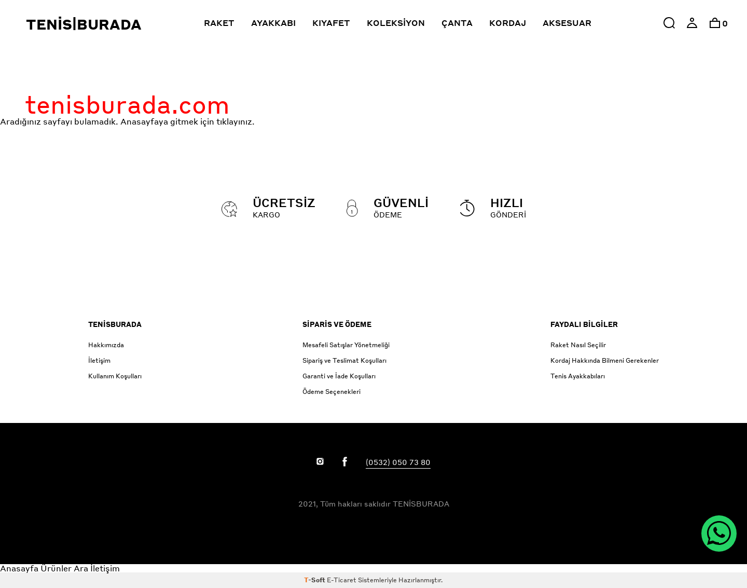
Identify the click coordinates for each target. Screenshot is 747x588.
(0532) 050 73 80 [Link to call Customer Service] (398, 462)
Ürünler (56, 568)
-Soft (315, 580)
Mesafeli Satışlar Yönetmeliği (346, 345)
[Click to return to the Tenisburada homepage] (102, 23)
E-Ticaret (341, 580)
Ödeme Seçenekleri (331, 391)
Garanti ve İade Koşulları (339, 376)
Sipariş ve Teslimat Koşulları (344, 360)
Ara (81, 568)
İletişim (99, 360)
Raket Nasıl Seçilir (578, 345)
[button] (669, 23)
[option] (715, 23)
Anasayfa (19, 568)
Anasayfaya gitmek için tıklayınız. (187, 121)
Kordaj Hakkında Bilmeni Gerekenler (604, 360)
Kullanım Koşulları (115, 376)
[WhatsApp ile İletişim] (719, 533)
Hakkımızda (106, 345)
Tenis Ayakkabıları (577, 376)
